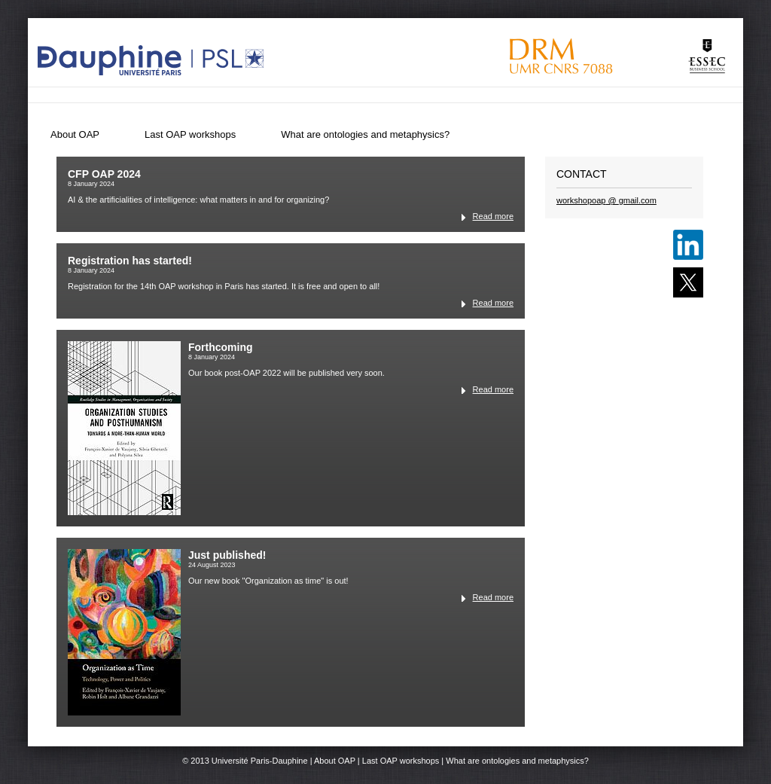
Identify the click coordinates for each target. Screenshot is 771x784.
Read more (493, 216)
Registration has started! (130, 261)
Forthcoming (220, 347)
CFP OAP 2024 (104, 174)
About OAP (74, 134)
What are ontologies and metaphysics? (365, 134)
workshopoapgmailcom (606, 200)
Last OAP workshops (190, 134)
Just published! (227, 555)
